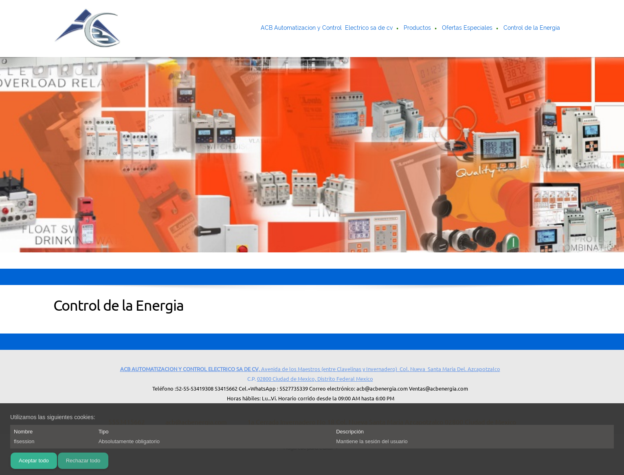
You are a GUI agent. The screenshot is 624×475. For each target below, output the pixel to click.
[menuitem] (327, 28)
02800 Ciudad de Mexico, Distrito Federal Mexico (315, 379)
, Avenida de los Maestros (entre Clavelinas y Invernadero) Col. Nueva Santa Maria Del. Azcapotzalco (310, 369)
